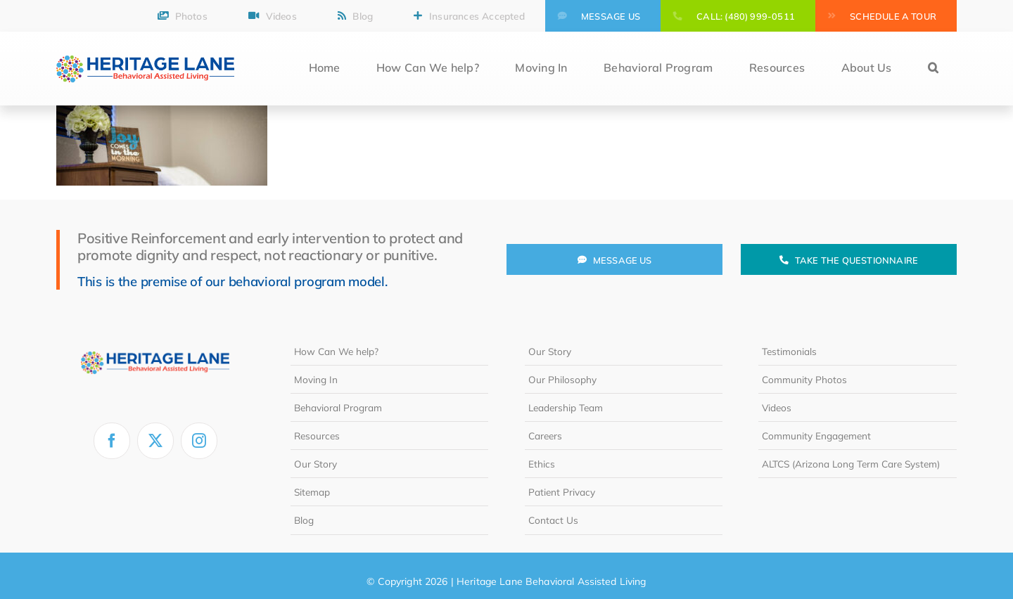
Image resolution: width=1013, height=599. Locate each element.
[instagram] (199, 441)
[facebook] (112, 441)
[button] (933, 68)
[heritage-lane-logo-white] (155, 343)
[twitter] (155, 441)
